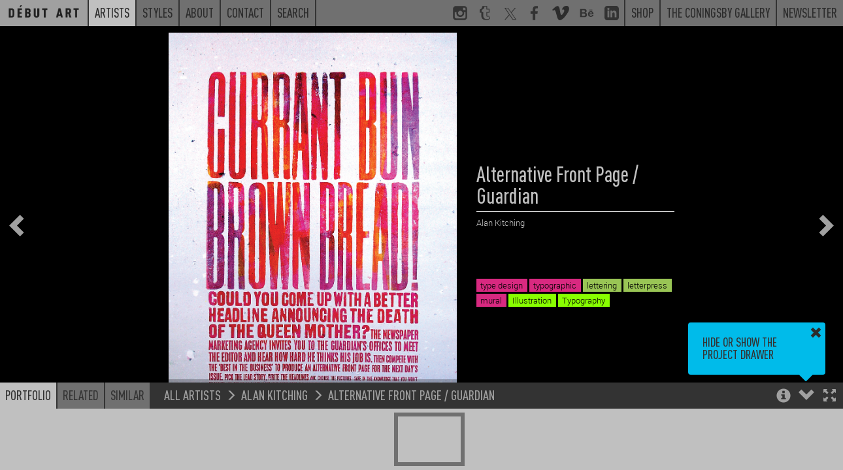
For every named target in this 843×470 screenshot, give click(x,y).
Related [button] (81, 394)
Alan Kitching (274, 394)
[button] (829, 396)
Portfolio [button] (28, 394)
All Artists (192, 394)
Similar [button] (127, 394)
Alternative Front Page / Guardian (411, 394)
